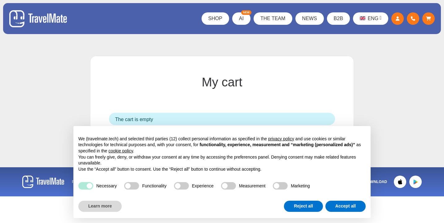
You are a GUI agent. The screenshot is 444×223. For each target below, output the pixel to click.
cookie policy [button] (120, 150)
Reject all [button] (303, 205)
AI (244, 16)
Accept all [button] (345, 205)
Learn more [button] (100, 205)
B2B (338, 18)
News (309, 18)
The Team (272, 18)
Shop (215, 18)
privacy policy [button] (281, 138)
